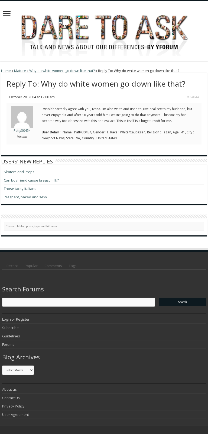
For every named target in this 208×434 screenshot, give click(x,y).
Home (6, 70)
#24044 (193, 97)
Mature (20, 70)
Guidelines (11, 336)
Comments (53, 265)
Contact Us (11, 397)
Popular (31, 265)
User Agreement (15, 414)
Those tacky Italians (20, 188)
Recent (12, 265)
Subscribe (10, 327)
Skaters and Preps (19, 171)
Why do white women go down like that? (62, 70)
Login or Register (16, 319)
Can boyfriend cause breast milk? (31, 180)
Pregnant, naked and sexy (25, 197)
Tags (73, 265)
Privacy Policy (13, 406)
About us (9, 389)
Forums (8, 344)
